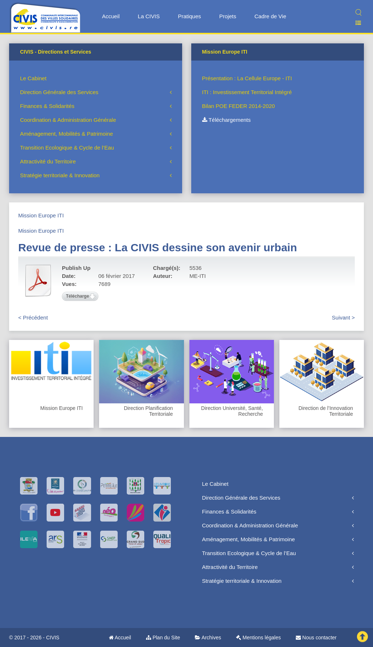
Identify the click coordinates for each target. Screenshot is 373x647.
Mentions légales (258, 637)
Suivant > (343, 317)
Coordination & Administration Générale (68, 120)
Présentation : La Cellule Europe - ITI (247, 78)
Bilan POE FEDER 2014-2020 (238, 106)
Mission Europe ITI (41, 215)
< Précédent (33, 317)
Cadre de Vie (270, 16)
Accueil (110, 16)
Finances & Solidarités (47, 106)
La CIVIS (149, 16)
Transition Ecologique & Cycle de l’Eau (67, 147)
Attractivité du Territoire (48, 161)
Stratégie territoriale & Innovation (59, 175)
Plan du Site (163, 637)
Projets (227, 16)
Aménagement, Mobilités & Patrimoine (66, 134)
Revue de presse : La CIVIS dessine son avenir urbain (157, 247)
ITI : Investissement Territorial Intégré (247, 92)
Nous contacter (316, 637)
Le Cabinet (33, 78)
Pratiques (189, 16)
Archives (208, 637)
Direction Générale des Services (59, 92)
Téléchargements (226, 120)
